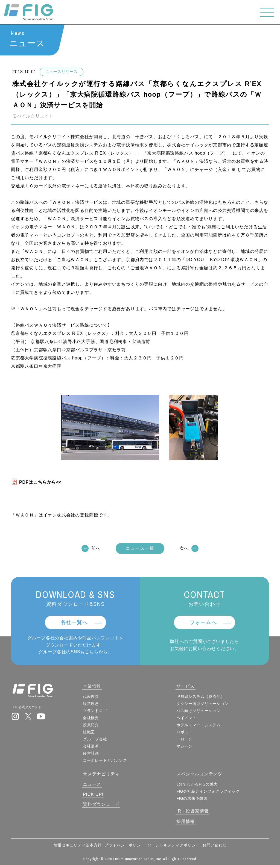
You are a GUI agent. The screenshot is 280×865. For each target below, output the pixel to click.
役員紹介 (91, 725)
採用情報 (185, 821)
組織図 (89, 732)
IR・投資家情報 (192, 811)
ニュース (92, 784)
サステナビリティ (101, 774)
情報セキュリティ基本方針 (78, 845)
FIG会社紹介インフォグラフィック (208, 791)
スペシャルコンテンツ (199, 774)
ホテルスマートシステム (198, 725)
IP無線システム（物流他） (200, 696)
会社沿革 (91, 746)
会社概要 (91, 718)
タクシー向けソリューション (202, 703)
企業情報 (92, 686)
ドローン (184, 739)
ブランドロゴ (95, 710)
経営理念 (91, 703)
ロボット (184, 732)
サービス (185, 686)
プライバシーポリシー (124, 845)
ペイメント (186, 718)
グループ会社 (95, 739)
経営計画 (91, 753)
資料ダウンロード (101, 804)
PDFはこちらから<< (40, 482)
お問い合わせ (214, 845)
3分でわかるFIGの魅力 (197, 784)
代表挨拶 (91, 696)
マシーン (184, 746)
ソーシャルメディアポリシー (173, 845)
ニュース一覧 (140, 548)
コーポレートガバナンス (105, 760)
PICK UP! (93, 794)
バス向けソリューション (198, 710)
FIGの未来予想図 (192, 798)
